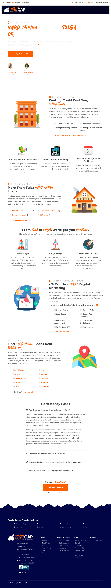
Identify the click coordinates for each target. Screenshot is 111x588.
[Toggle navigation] (105, 10)
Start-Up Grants (97, 541)
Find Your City (24, 392)
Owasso (17, 374)
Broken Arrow (20, 378)
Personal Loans (64, 541)
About (44, 545)
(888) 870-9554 (80, 2)
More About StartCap (64, 135)
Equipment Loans (19, 215)
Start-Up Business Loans (22, 211)
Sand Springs (19, 370)
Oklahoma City (21, 524)
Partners (45, 553)
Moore (41, 527)
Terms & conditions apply (63, 331)
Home (44, 541)
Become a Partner (22, 2)
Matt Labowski (28, 72)
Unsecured (62, 548)
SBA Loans (44, 215)
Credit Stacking (64, 550)
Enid (86, 527)
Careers (77, 553)
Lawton (87, 524)
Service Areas (79, 550)
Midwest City (66, 527)
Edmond (19, 527)
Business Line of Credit (49, 211)
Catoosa (17, 382)
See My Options (20, 54)
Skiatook (44, 382)
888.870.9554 (24, 555)
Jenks (43, 370)
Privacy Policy (79, 548)
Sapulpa (44, 374)
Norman (42, 524)
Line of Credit (63, 545)
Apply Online (46, 548)
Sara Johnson (12, 72)
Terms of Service (80, 541)
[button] (55, 410)
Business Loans (64, 543)
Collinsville (45, 387)
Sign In (8, 2)
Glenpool (44, 378)
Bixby (16, 387)
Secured (61, 553)
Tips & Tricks (46, 543)
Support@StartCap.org (99, 2)
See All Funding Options (21, 220)
